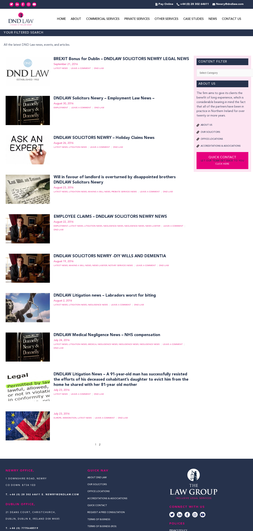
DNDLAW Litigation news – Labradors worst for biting (104, 296)
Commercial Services (102, 19)
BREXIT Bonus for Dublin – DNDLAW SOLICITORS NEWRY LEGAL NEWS (119, 59)
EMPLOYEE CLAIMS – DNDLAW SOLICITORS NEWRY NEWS (108, 217)
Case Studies (193, 19)
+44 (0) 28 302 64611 (25, 495)
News (213, 19)
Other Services (166, 19)
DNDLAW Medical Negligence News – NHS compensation (106, 335)
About (76, 19)
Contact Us (231, 19)
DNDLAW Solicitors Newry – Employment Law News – (103, 99)
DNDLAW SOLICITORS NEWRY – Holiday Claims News (103, 138)
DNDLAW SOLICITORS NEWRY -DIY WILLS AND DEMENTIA (107, 256)
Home (61, 19)
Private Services (137, 19)
